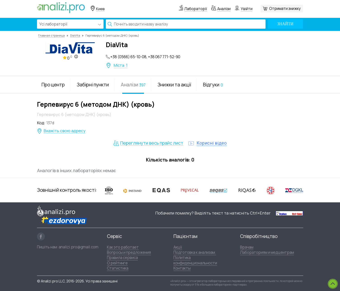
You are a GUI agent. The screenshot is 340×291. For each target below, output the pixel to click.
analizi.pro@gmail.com (78, 246)
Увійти (246, 8)
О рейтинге (117, 263)
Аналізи (224, 8)
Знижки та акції (174, 84)
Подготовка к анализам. (194, 252)
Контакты (182, 268)
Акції (177, 247)
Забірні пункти (93, 84)
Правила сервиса (122, 257)
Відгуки (213, 84)
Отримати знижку (285, 8)
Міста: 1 (120, 65)
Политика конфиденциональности (195, 260)
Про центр (53, 84)
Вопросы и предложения (129, 252)
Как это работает (123, 247)
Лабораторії (195, 8)
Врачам (246, 247)
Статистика (117, 268)
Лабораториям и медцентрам (267, 252)
